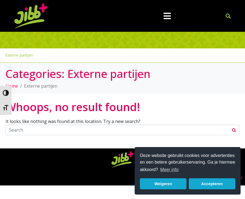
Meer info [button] (169, 169)
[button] (228, 15)
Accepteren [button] (212, 184)
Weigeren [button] (163, 184)
